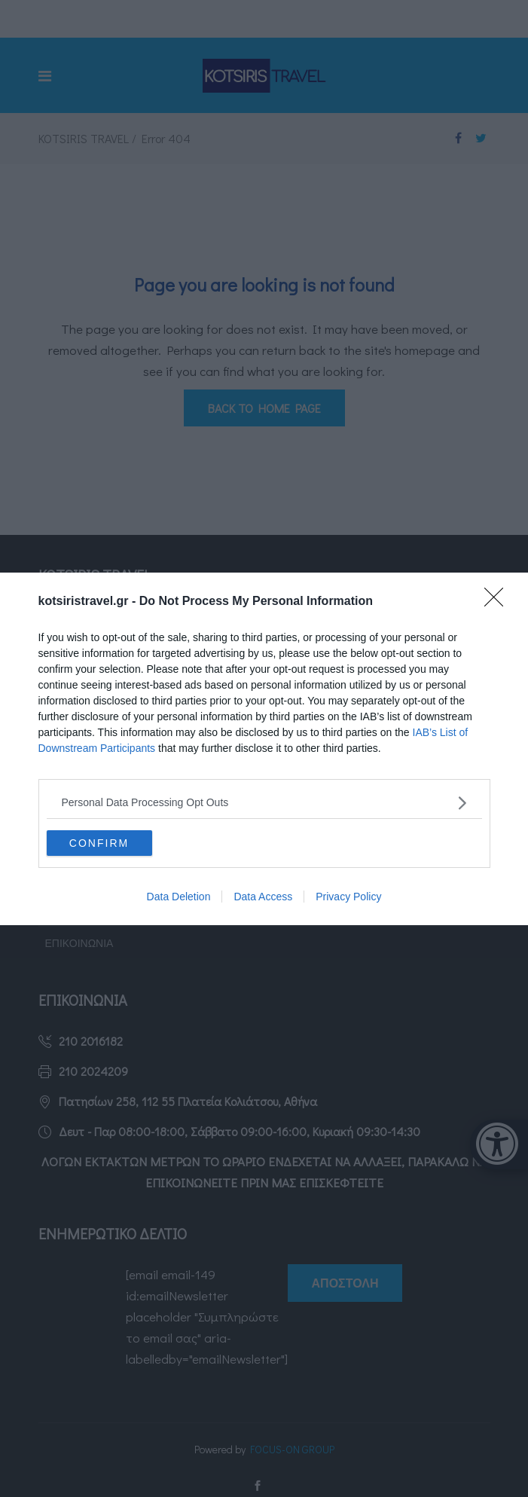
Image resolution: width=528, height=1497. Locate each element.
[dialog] (264, 749)
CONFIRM (99, 843)
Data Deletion (179, 897)
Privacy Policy (348, 897)
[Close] (498, 602)
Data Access (262, 897)
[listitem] (264, 803)
